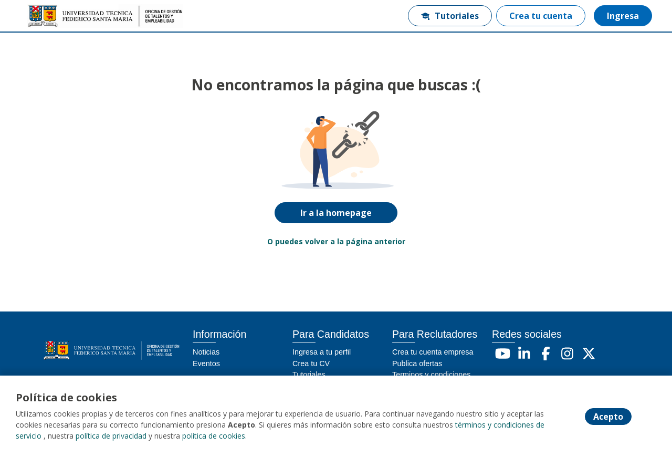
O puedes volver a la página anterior (336, 241)
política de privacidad (111, 436)
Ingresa (623, 16)
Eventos (206, 363)
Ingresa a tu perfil (321, 352)
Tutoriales (450, 16)
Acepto (608, 416)
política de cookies (213, 436)
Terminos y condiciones (431, 374)
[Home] (61, 16)
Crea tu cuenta (540, 16)
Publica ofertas (417, 363)
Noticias (206, 352)
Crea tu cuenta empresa (432, 352)
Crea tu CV (311, 363)
